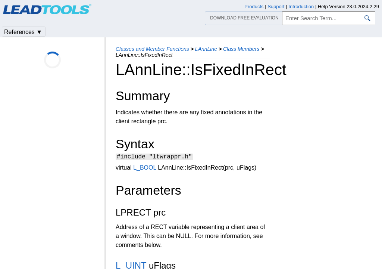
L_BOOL (144, 169)
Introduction (301, 6)
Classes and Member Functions (152, 49)
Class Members (241, 49)
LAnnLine (206, 49)
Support (276, 6)
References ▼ (23, 32)
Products (253, 6)
